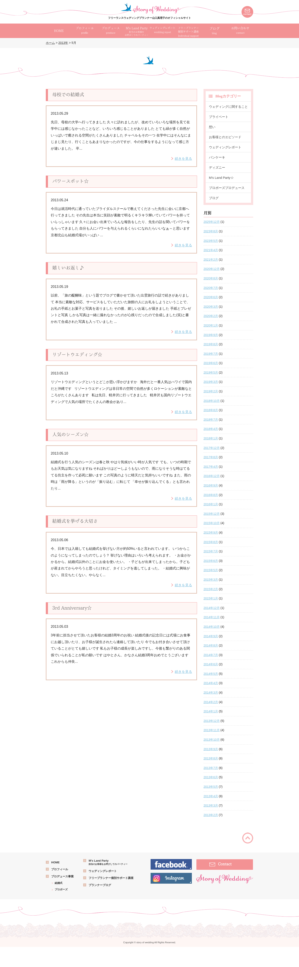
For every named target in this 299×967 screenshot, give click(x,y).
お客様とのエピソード (225, 137)
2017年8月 (211, 457)
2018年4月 (211, 429)
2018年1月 (211, 438)
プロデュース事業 (62, 876)
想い (212, 127)
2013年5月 (211, 786)
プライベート (218, 117)
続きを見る (183, 158)
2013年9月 (211, 749)
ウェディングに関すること (228, 106)
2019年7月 (211, 353)
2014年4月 (211, 683)
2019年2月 (211, 391)
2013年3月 (211, 805)
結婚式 (58, 883)
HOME (55, 862)
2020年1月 (211, 325)
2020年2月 (211, 316)
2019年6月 (211, 363)
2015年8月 (211, 542)
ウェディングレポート (225, 147)
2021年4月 (211, 250)
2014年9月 (211, 636)
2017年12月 (212, 448)
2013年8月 (211, 758)
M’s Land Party (108, 862)
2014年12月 (212, 608)
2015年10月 (212, 523)
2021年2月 (211, 259)
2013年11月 (212, 730)
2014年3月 (211, 692)
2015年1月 (211, 598)
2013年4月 (211, 796)
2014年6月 (211, 664)
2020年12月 (212, 269)
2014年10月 (212, 626)
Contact (225, 864)
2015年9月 (211, 532)
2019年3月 (211, 382)
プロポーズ (61, 889)
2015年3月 (211, 579)
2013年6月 (211, 777)
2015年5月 (211, 570)
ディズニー (217, 167)
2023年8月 (211, 231)
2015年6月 (211, 561)
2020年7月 (211, 288)
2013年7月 (211, 768)
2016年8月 (211, 495)
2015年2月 (211, 589)
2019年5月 (211, 372)
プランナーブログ (100, 885)
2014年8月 (211, 645)
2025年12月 (212, 222)
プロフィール (59, 869)
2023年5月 (211, 241)
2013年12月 (212, 721)
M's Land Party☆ (221, 177)
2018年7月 (211, 419)
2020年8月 (211, 278)
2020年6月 (211, 297)
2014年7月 (211, 655)
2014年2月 (211, 702)
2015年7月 (211, 551)
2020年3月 (211, 306)
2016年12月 (212, 476)
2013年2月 (211, 815)
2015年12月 (212, 513)
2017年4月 (211, 466)
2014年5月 (211, 673)
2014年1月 (211, 711)
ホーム (50, 42)
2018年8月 (211, 410)
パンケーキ (217, 157)
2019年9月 (211, 335)
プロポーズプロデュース (227, 188)
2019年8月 (211, 344)
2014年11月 (212, 617)
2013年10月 (212, 739)
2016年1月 (211, 504)
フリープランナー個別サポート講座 (111, 878)
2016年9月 (211, 485)
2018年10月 (212, 401)
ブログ (214, 31)
